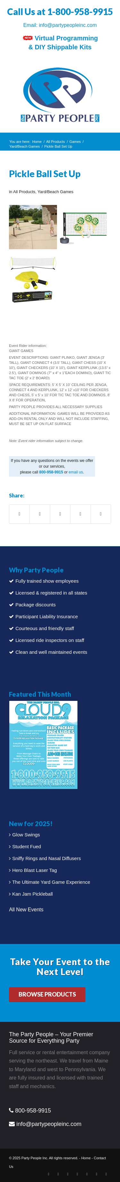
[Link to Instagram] (87, 1174)
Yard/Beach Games (55, 191)
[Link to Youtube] (96, 1174)
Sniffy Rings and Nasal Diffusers (46, 858)
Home (86, 1158)
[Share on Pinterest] (60, 514)
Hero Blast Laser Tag (34, 870)
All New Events (26, 909)
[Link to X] (58, 1174)
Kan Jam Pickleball (32, 894)
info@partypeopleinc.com (68, 25)
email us (76, 472)
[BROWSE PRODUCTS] (47, 994)
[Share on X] (40, 514)
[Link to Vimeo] (106, 1174)
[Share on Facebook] (19, 514)
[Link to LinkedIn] (68, 1174)
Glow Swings (26, 834)
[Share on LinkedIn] (80, 514)
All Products (24, 191)
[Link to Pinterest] (77, 1174)
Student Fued (26, 846)
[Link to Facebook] (48, 1174)
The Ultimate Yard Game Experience (51, 882)
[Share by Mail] (101, 514)
